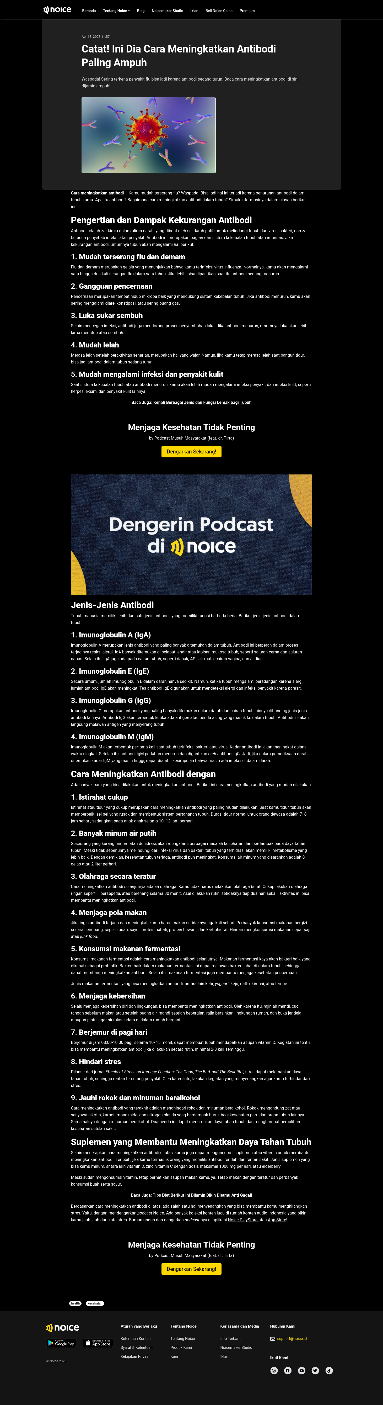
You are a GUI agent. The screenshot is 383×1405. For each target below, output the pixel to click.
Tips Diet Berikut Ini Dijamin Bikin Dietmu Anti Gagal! (202, 1195)
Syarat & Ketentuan (137, 1347)
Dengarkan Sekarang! (191, 451)
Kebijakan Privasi (135, 1356)
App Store (277, 1219)
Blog (140, 11)
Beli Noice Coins (219, 11)
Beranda (89, 11)
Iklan (194, 11)
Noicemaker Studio (167, 11)
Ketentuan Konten (136, 1339)
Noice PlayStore (243, 1219)
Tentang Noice (115, 11)
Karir (175, 1356)
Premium (247, 11)
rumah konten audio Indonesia (258, 1213)
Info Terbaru (230, 1339)
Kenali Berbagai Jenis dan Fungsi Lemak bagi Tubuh (202, 402)
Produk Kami (181, 1347)
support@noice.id (292, 1339)
